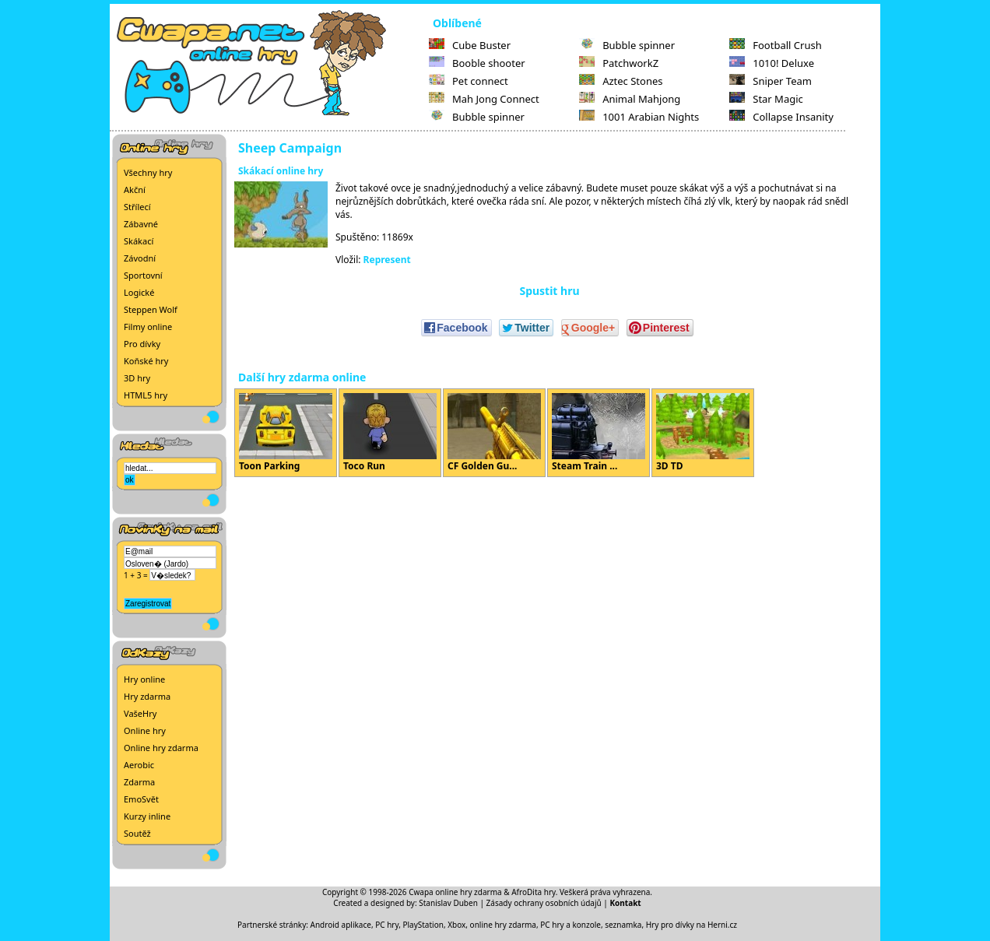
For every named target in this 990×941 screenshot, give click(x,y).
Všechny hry (148, 172)
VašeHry (140, 713)
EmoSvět (141, 799)
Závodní (140, 258)
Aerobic (139, 765)
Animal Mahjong (629, 99)
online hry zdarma (503, 924)
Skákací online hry (280, 170)
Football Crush (775, 45)
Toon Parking (285, 432)
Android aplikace (341, 924)
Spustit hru (549, 290)
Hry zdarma (147, 696)
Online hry (145, 730)
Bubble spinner (477, 117)
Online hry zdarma (161, 747)
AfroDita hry (533, 892)
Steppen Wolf (150, 309)
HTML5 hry (145, 395)
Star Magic (766, 99)
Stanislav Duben (448, 902)
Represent (387, 259)
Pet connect (468, 81)
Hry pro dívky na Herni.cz (691, 924)
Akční (135, 189)
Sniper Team (770, 81)
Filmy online (148, 326)
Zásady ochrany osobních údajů (544, 902)
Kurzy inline (147, 816)
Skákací (138, 241)
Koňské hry (146, 361)
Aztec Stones (620, 81)
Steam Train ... (598, 432)
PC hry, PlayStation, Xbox (420, 924)
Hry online (144, 679)
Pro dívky (142, 343)
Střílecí (137, 206)
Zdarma (139, 782)
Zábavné (141, 224)
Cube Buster (470, 45)
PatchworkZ (618, 63)
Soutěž (137, 833)
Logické (139, 292)
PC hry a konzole (570, 924)
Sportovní (143, 275)
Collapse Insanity (781, 117)
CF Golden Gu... (494, 432)
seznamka (623, 924)
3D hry (137, 378)
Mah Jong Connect (484, 99)
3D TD (703, 432)
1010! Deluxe (771, 63)
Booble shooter (477, 63)
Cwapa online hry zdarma (455, 892)
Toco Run (390, 432)
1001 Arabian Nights (639, 117)
